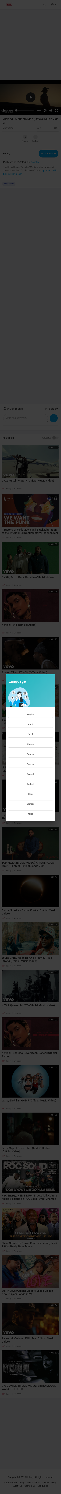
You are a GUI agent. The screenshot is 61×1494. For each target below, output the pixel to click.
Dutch (30, 734)
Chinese (30, 804)
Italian (30, 814)
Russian (30, 764)
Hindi (30, 794)
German (30, 754)
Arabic (30, 724)
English (30, 714)
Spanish (30, 774)
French (30, 744)
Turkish (30, 784)
